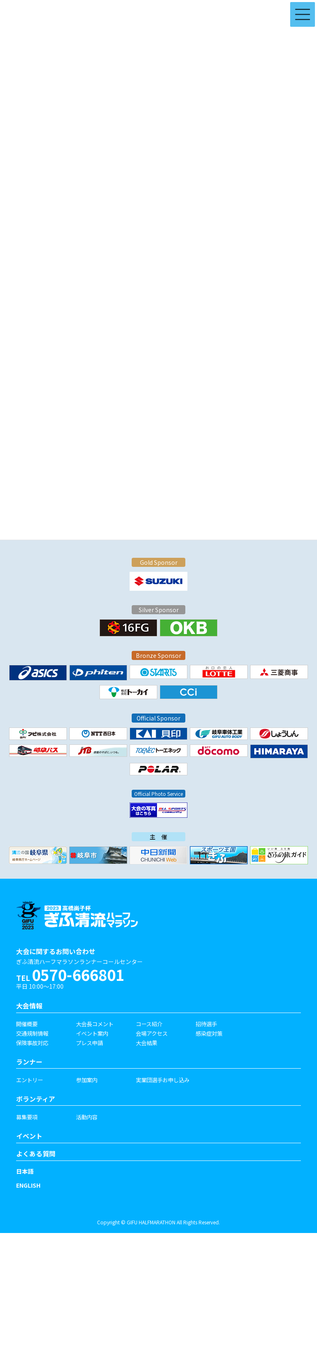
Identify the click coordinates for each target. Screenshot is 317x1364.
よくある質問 (36, 1153)
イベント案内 (92, 1033)
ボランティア (35, 1099)
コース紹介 (149, 1024)
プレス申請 (89, 1043)
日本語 (24, 1171)
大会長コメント (95, 1024)
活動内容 (86, 1117)
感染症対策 (209, 1033)
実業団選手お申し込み (162, 1080)
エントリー (29, 1080)
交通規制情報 (32, 1033)
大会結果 (146, 1043)
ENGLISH (28, 1185)
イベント (29, 1136)
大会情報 (29, 1006)
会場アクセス (152, 1033)
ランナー (29, 1062)
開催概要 (27, 1024)
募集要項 (27, 1117)
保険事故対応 (32, 1043)
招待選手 (206, 1024)
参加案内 (86, 1080)
